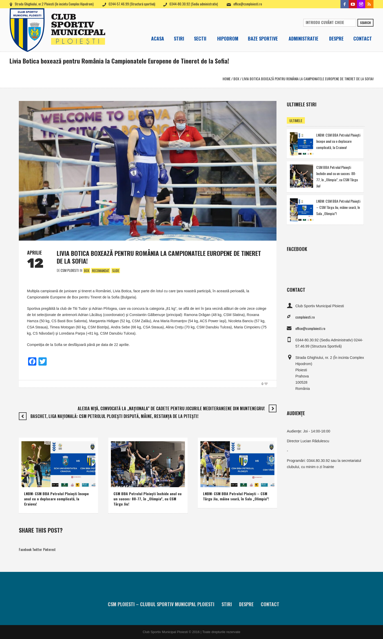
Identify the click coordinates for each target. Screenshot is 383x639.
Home (227, 78)
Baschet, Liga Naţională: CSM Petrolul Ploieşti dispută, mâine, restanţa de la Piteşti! (114, 416)
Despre (246, 604)
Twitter (37, 549)
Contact (270, 604)
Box (236, 78)
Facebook (25, 549)
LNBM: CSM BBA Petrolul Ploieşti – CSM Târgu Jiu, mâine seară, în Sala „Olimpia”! (236, 496)
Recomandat (100, 270)
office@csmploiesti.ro (247, 3)
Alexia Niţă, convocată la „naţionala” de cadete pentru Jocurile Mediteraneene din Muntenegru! (171, 408)
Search (365, 22)
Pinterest (49, 549)
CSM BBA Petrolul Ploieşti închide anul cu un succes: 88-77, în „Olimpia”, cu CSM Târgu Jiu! (147, 499)
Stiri (227, 604)
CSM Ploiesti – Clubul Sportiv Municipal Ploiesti (161, 604)
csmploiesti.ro (305, 317)
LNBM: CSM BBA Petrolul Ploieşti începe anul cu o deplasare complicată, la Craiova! (56, 499)
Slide (115, 270)
